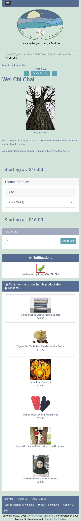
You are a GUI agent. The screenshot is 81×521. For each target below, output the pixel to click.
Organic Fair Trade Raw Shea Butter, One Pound (40, 346)
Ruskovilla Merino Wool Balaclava (40, 478)
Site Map (8, 499)
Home (7, 54)
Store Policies (39, 499)
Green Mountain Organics (40, 515)
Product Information (48, 504)
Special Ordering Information (19, 504)
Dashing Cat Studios (55, 519)
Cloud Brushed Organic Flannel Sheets (40, 314)
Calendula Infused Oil (40, 382)
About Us (22, 499)
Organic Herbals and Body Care (29, 54)
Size (11, 192)
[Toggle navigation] (8, 3)
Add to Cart (68, 241)
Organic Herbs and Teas (60, 54)
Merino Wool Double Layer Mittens (40, 414)
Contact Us (69, 504)
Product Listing (40, 73)
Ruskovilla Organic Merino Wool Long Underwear (40, 446)
